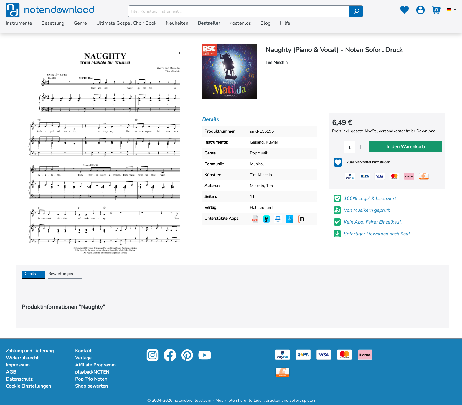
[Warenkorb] (436, 11)
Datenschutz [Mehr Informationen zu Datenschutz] (19, 379)
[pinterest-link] (188, 359)
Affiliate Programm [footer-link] (95, 365)
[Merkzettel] (404, 11)
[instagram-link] (153, 359)
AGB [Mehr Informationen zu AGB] (11, 372)
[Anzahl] (349, 147)
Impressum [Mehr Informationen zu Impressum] (18, 365)
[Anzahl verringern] (338, 147)
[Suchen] (356, 11)
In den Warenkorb (406, 147)
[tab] (33, 275)
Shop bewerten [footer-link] (91, 386)
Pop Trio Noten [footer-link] (91, 379)
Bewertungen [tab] (60, 273)
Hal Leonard (261, 207)
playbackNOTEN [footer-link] (92, 372)
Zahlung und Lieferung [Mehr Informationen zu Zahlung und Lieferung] (30, 351)
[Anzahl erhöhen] (361, 147)
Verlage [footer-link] (83, 358)
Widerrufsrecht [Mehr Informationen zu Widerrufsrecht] (22, 358)
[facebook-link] (170, 359)
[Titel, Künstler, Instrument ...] (239, 11)
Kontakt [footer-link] (83, 351)
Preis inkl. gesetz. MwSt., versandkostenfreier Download (383, 131)
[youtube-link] (204, 359)
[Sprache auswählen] (451, 10)
